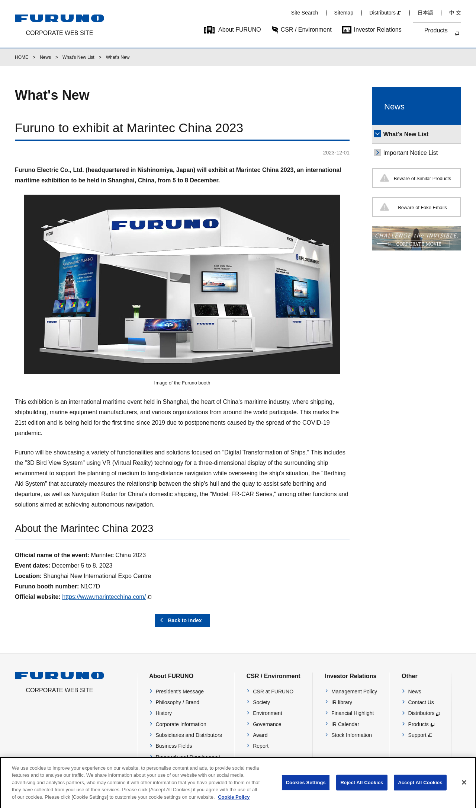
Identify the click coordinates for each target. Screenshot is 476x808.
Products (436, 30)
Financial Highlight (352, 713)
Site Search (304, 13)
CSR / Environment (306, 29)
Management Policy (354, 691)
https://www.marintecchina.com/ (104, 597)
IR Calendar (345, 724)
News (45, 57)
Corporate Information (181, 724)
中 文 (455, 13)
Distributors (382, 13)
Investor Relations (378, 29)
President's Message (180, 691)
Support (417, 735)
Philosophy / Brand (178, 702)
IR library (341, 702)
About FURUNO (239, 29)
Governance (267, 724)
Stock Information (351, 735)
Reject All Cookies (361, 788)
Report (260, 746)
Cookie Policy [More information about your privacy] (234, 802)
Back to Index (185, 620)
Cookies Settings (306, 788)
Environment (267, 713)
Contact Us (421, 702)
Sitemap (343, 13)
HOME (21, 57)
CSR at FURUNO (273, 691)
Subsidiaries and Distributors (189, 735)
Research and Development (188, 757)
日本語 (425, 13)
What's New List (78, 57)
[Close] (464, 788)
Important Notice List (410, 153)
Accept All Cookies (420, 788)
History (164, 713)
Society (261, 702)
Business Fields (174, 746)
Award (260, 735)
